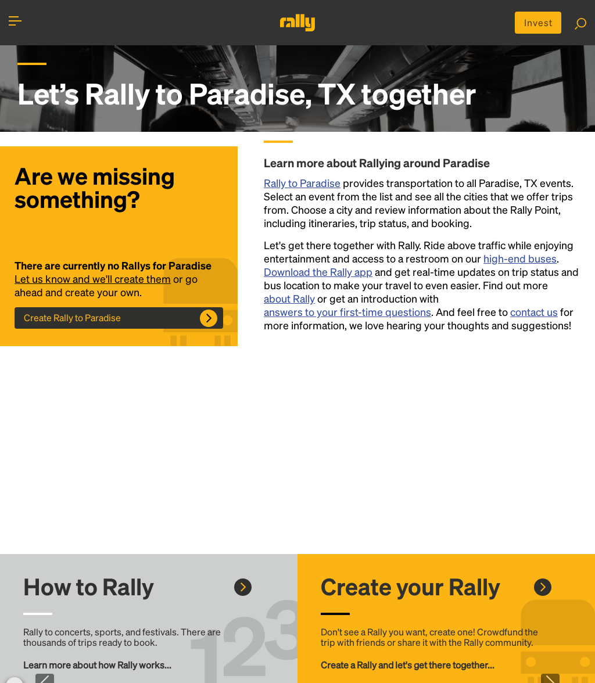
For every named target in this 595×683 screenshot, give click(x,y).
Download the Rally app (318, 271)
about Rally (289, 298)
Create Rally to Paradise (72, 317)
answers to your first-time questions (347, 311)
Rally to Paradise (302, 182)
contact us (534, 311)
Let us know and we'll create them (93, 278)
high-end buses (520, 258)
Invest (538, 22)
